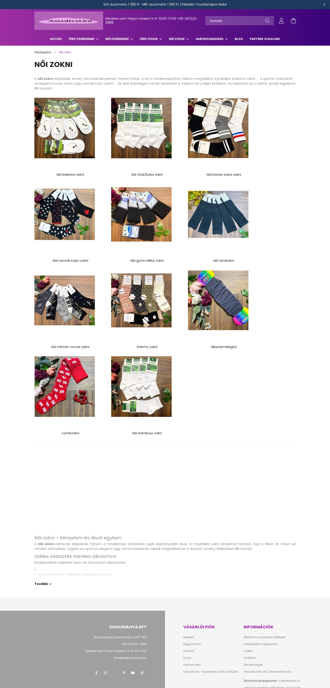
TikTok (142, 555)
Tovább (41, 466)
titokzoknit (284, 78)
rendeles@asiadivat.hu (130, 541)
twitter (114, 555)
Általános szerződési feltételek (264, 520)
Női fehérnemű (117, 39)
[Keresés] (239, 20)
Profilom (189, 534)
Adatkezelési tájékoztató (260, 527)
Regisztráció (192, 527)
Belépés (188, 520)
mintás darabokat (162, 83)
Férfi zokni (149, 39)
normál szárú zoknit (97, 83)
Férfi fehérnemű (82, 39)
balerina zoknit (244, 78)
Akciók (56, 39)
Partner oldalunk (265, 39)
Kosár (187, 541)
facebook (96, 555)
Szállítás (250, 541)
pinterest (123, 555)
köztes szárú (62, 83)
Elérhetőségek (253, 547)
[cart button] (293, 20)
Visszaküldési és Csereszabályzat (267, 554)
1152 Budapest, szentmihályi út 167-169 (120, 520)
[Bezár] (324, 4)
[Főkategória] (43, 52)
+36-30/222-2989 (134, 527)
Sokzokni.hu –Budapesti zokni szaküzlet (210, 555)
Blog (239, 39)
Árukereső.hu (79, 682)
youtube (133, 555)
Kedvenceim (192, 548)
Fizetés (248, 534)
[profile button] (281, 20)
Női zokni (177, 39)
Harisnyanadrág (210, 39)
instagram (105, 555)
